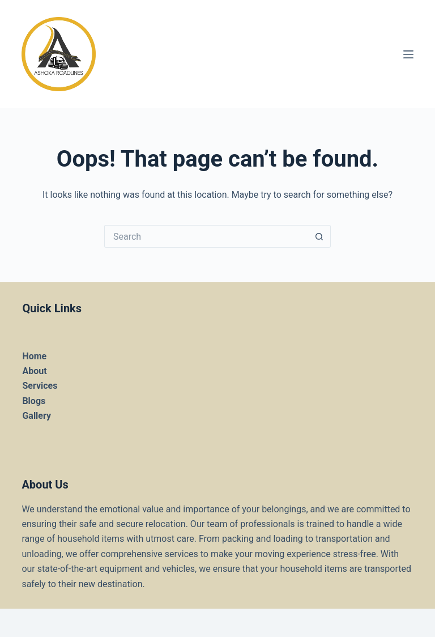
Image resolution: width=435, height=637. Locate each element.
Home (34, 356)
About (34, 371)
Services (39, 385)
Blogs (33, 401)
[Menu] (408, 54)
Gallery (36, 415)
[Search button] (319, 236)
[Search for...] (206, 236)
